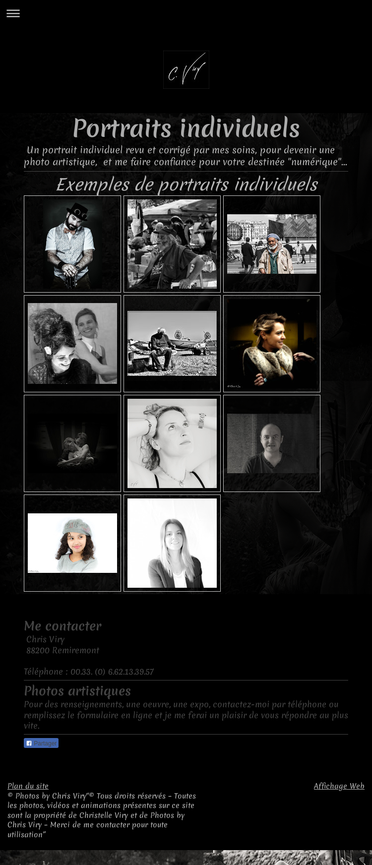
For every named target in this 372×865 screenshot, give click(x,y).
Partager (41, 743)
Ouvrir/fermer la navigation (186, 13)
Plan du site (28, 786)
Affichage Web (339, 786)
